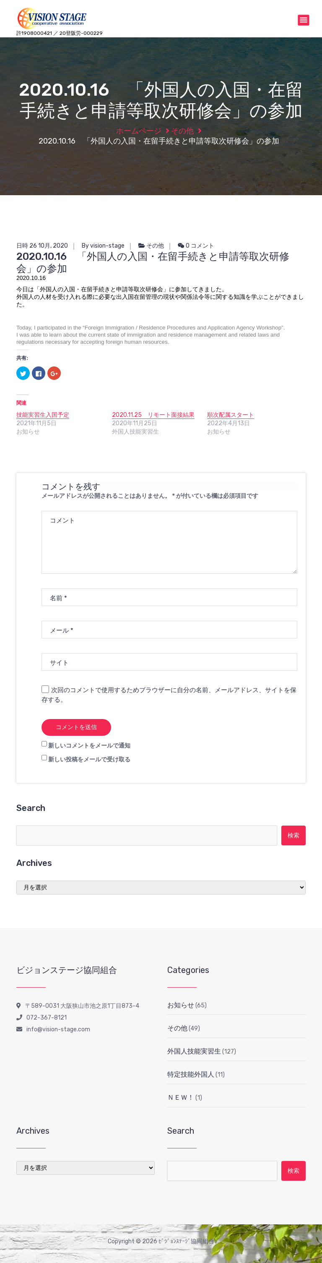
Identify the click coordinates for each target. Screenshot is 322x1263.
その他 (182, 131)
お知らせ (180, 1005)
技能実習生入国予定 (42, 414)
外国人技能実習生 (194, 1051)
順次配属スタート (230, 414)
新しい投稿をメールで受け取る (89, 759)
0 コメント (196, 245)
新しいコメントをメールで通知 (89, 745)
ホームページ (138, 131)
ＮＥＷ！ (180, 1097)
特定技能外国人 (190, 1074)
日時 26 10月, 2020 (42, 245)
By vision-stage (103, 245)
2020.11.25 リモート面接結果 (153, 414)
